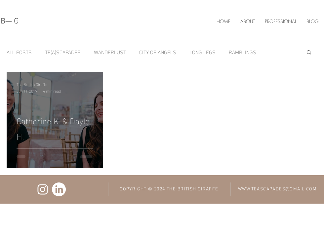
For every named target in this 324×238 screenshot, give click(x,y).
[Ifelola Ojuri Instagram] (43, 189)
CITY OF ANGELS (157, 52)
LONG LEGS (202, 52)
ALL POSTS (19, 52)
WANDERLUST (110, 52)
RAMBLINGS (242, 52)
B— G (10, 21)
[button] (309, 52)
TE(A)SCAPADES (63, 52)
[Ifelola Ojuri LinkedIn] (59, 189)
